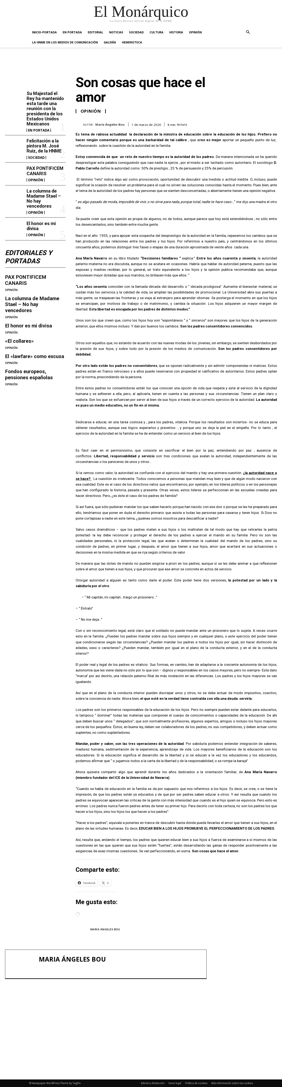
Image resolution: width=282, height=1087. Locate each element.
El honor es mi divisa (41, 226)
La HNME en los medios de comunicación (65, 42)
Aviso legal (174, 1083)
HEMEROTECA (132, 42)
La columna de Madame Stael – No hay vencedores (44, 198)
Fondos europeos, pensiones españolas (29, 375)
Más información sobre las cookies (232, 1083)
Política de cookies (196, 1083)
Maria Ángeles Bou (109, 124)
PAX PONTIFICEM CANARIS (45, 171)
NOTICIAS (116, 32)
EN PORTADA (72, 32)
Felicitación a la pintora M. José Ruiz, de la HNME (44, 146)
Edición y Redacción (152, 1083)
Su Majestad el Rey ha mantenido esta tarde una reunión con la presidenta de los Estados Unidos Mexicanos (45, 108)
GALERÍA (110, 42)
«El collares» (19, 341)
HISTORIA (176, 32)
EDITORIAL (95, 32)
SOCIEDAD (136, 32)
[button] (248, 33)
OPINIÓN (195, 32)
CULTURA (156, 32)
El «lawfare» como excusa (34, 356)
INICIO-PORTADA (44, 32)
